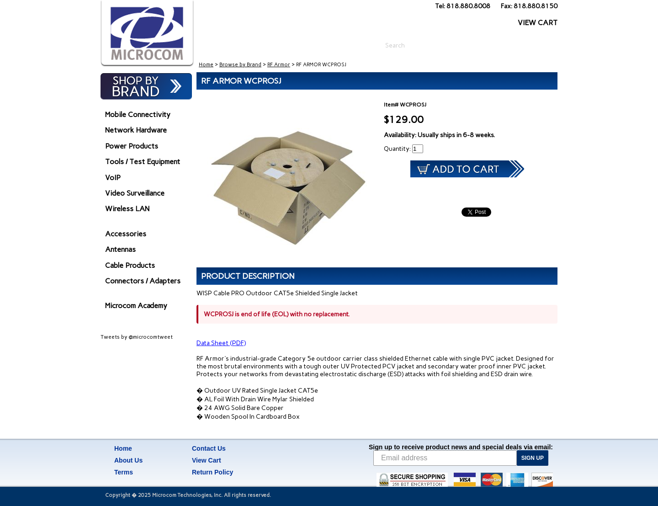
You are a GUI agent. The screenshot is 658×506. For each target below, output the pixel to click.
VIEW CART (537, 22)
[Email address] (445, 458)
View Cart (206, 460)
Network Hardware (136, 130)
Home (206, 65)
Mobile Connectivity (137, 114)
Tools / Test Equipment (142, 161)
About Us (128, 460)
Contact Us (209, 448)
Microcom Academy (136, 305)
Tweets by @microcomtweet (137, 337)
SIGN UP (532, 458)
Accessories (125, 233)
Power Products (131, 146)
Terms (123, 472)
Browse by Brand (240, 65)
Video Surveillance (134, 193)
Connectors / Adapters (142, 281)
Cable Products (130, 265)
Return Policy (212, 472)
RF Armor (278, 65)
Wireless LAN (127, 208)
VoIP (113, 177)
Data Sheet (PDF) (221, 343)
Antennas (120, 249)
